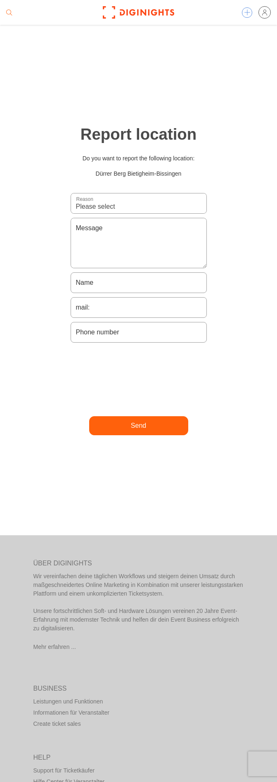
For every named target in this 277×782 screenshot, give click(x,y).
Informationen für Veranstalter (71, 712)
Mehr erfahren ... (54, 647)
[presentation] (138, 379)
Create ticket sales (57, 723)
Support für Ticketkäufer (64, 770)
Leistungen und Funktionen (68, 701)
